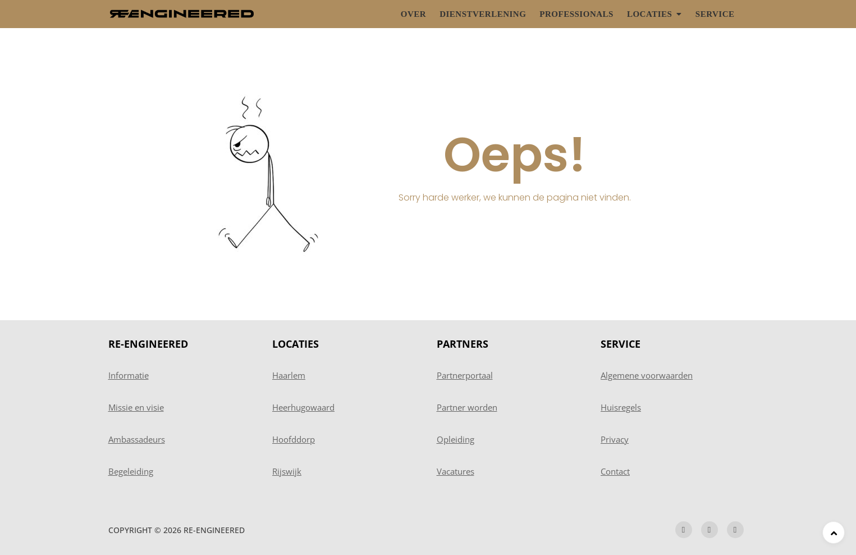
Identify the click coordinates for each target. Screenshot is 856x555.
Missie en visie (136, 407)
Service (715, 14)
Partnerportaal (465, 375)
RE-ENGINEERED (148, 344)
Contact (615, 471)
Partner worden (467, 407)
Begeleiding (130, 471)
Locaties (649, 14)
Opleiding (455, 439)
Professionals (576, 14)
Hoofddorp (293, 439)
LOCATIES (295, 344)
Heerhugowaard (303, 407)
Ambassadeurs (136, 439)
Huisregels (621, 407)
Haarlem (288, 375)
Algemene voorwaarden (647, 375)
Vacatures (455, 471)
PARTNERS (462, 344)
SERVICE (620, 344)
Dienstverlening (483, 14)
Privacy (615, 439)
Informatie (128, 375)
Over (413, 14)
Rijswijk (286, 471)
